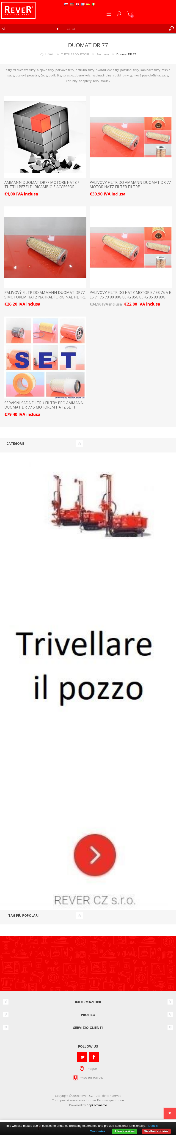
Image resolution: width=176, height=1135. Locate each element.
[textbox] (116, 28)
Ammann (102, 54)
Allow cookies (124, 1131)
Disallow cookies (156, 1131)
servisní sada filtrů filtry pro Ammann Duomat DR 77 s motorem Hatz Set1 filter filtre (44, 407)
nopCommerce (97, 1105)
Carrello (129, 14)
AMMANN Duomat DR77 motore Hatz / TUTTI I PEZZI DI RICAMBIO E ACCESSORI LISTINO (41, 187)
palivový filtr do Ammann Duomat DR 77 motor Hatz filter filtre (130, 184)
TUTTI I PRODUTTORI (75, 54)
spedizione (116, 1100)
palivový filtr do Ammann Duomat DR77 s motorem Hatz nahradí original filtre (45, 294)
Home (49, 54)
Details (153, 1125)
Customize (97, 1131)
